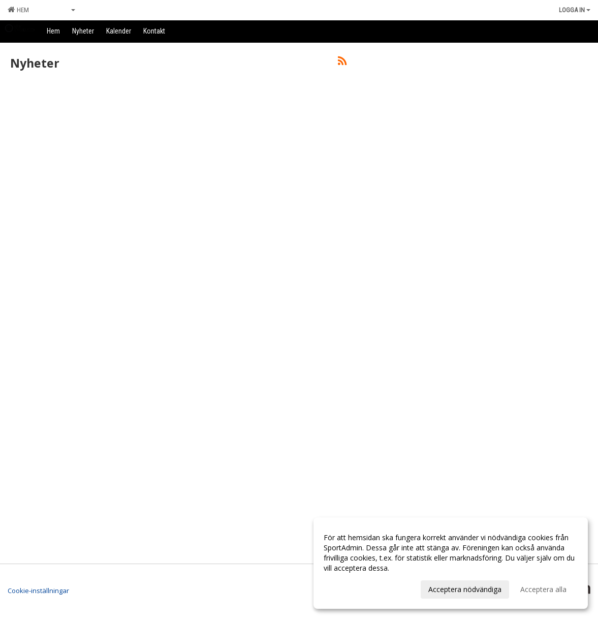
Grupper (59, 10)
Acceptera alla (543, 589)
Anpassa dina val (351, 588)
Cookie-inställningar (38, 590)
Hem (18, 10)
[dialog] (450, 563)
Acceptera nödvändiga (464, 589)
